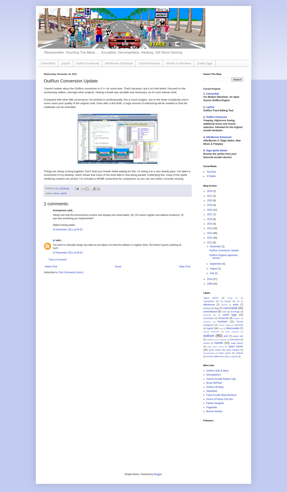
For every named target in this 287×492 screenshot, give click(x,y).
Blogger (158, 474)
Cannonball (212, 93)
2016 (210, 219)
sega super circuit (215, 346)
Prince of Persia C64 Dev (219, 399)
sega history (237, 343)
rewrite (63, 193)
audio (236, 304)
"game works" (211, 298)
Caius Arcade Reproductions (221, 395)
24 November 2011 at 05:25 (68, 229)
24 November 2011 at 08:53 (68, 252)
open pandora (232, 332)
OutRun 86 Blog (214, 387)
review (206, 343)
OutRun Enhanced (87, 63)
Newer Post (51, 266)
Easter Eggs (204, 63)
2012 (210, 237)
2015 (210, 223)
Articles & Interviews (178, 63)
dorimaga (235, 311)
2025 (210, 191)
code (224, 311)
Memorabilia (232, 328)
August (214, 268)
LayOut (65, 63)
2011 (210, 242)
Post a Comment (58, 259)
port (226, 336)
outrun (56, 193)
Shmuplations (213, 374)
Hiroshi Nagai (224, 325)
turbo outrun (225, 353)
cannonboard (210, 311)
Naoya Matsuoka (211, 332)
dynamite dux (209, 315)
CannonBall (48, 63)
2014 (210, 228)
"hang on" (232, 298)
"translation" (209, 301)
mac (221, 328)
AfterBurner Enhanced (119, 63)
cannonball (230, 308)
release (223, 339)
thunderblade (208, 353)
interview (239, 325)
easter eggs (230, 314)
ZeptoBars (211, 391)
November (216, 246)
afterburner (209, 304)
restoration (235, 339)
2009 (210, 283)
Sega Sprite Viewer (216, 150)
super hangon (232, 350)
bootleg (206, 308)
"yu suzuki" (225, 301)
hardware (222, 321)
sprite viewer (215, 350)
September (216, 263)
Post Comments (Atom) (70, 272)
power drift (238, 336)
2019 (210, 205)
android (224, 305)
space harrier (235, 346)
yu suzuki (232, 356)
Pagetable (211, 407)
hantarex (207, 322)
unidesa (239, 353)
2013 (210, 233)
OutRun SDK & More (217, 370)
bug (217, 308)
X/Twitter (211, 176)
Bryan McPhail (214, 382)
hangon (237, 318)
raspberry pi (211, 339)
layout (210, 328)
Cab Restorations (149, 63)
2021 (210, 196)
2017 (210, 214)
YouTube (211, 171)
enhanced (223, 318)
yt (54, 240)
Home (118, 266)
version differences (215, 356)
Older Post (184, 266)
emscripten (208, 318)
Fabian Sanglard (215, 403)
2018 (210, 209)
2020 (210, 200)
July (212, 273)
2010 (210, 279)
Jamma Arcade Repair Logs (221, 379)
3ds (238, 301)
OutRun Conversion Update (224, 250)
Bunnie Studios (214, 411)
